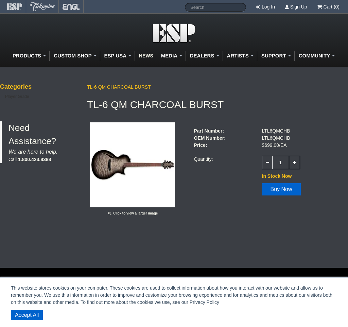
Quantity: (203, 159)
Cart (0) (328, 7)
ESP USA (117, 55)
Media (171, 55)
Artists (240, 55)
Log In (268, 7)
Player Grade (17, 96)
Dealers (204, 55)
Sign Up (298, 7)
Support (276, 55)
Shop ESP (174, 33)
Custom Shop (75, 55)
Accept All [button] (27, 315)
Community (317, 55)
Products (29, 55)
